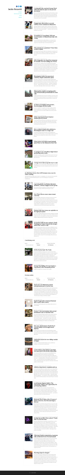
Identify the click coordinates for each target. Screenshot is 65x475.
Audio (20, 15)
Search (26, 243)
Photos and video (18, 13)
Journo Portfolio (34, 472)
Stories (20, 12)
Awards (20, 17)
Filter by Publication (51, 243)
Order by (37, 243)
